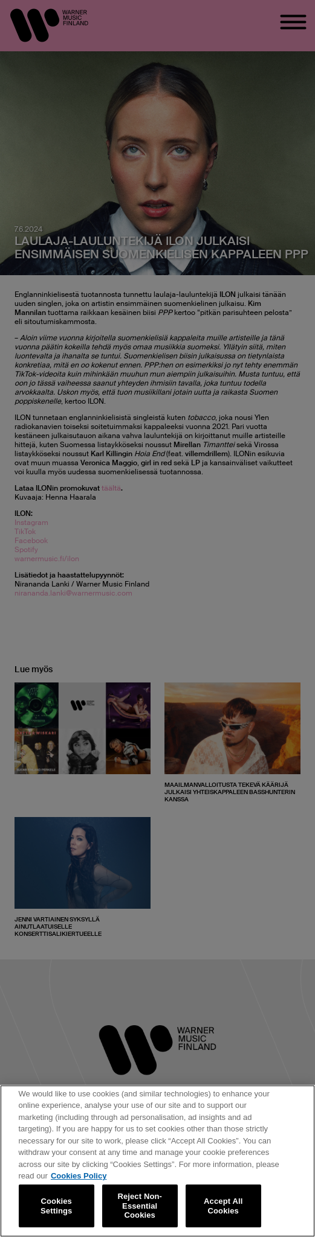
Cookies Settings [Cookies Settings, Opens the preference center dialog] (56, 1206)
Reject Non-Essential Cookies (139, 1206)
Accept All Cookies (223, 1206)
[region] (157, 1161)
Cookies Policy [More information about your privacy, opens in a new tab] (78, 1175)
